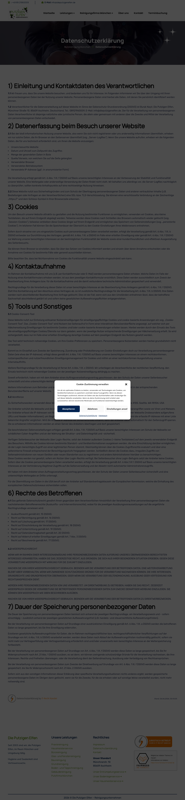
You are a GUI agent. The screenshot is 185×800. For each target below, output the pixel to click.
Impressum (103, 420)
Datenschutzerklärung (88, 420)
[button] (126, 388)
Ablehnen (92, 413)
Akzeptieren (68, 413)
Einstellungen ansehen (117, 413)
